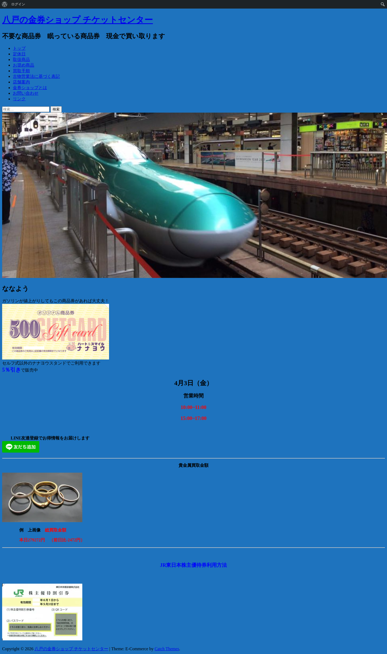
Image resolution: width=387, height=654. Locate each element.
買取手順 (21, 70)
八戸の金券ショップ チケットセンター (77, 20)
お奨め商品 (23, 65)
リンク (19, 99)
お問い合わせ (25, 93)
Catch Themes (166, 649)
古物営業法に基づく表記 (36, 76)
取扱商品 (21, 59)
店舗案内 (21, 82)
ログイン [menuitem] (18, 4)
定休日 (19, 54)
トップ (19, 48)
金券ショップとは (30, 87)
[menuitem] (4, 4)
